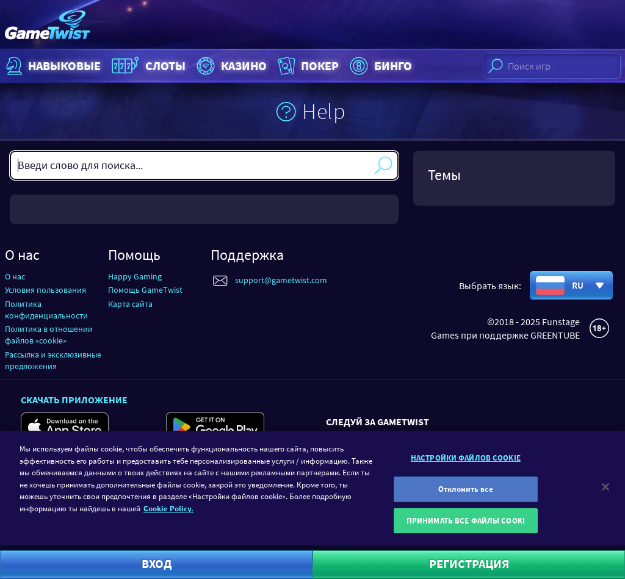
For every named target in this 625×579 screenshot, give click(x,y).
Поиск (383, 165)
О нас (15, 276)
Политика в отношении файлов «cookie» (49, 334)
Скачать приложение (74, 400)
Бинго (379, 66)
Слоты (147, 66)
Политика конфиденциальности (46, 309)
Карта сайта (130, 303)
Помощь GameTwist (145, 289)
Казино (230, 66)
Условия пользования (45, 289)
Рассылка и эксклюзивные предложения (53, 360)
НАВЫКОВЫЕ (52, 66)
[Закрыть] (605, 492)
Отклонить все (465, 494)
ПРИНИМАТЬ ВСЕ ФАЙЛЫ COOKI (465, 526)
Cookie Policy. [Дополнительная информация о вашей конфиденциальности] (168, 514)
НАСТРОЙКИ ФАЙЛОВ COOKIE (466, 463)
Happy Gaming (135, 276)
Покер (307, 66)
